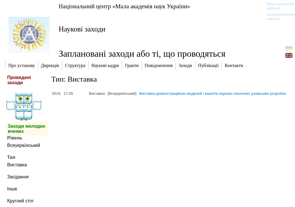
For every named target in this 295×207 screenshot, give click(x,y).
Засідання (18, 176)
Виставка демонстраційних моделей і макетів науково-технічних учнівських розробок (212, 93)
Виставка (17, 164)
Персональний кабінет (277, 6)
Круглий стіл (20, 200)
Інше (12, 188)
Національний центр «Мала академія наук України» (124, 6)
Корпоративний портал (277, 16)
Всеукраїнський (23, 145)
